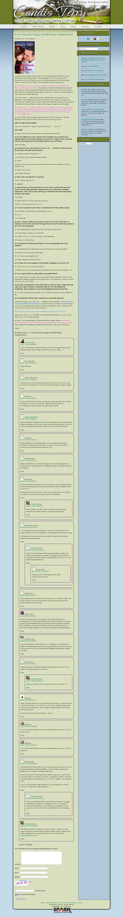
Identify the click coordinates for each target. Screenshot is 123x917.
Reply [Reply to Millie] (22, 735)
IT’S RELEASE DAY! (93, 66)
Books (52, 26)
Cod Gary (27, 342)
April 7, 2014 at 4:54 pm (28, 419)
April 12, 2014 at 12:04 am (35, 550)
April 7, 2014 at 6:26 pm (28, 460)
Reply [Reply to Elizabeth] (22, 790)
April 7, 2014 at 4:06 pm (28, 363)
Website (17, 879)
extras (65, 905)
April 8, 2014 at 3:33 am (28, 616)
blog (69, 905)
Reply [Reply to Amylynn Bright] (22, 430)
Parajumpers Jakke (87, 119)
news (60, 905)
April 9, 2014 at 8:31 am (28, 700)
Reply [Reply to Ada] (22, 716)
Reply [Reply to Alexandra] (22, 471)
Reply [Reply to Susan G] (34, 580)
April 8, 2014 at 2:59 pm (34, 506)
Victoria (83, 129)
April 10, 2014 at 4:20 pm (28, 726)
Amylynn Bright (29, 417)
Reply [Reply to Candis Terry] (28, 515)
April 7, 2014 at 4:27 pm (28, 398)
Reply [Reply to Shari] (22, 409)
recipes (74, 905)
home (42, 905)
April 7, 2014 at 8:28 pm (28, 481)
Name (17, 871)
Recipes (85, 26)
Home (21, 26)
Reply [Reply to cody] (22, 451)
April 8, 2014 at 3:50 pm (28, 641)
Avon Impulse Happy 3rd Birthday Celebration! (44, 34)
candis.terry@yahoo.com (29, 835)
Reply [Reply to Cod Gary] (22, 353)
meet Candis (49, 905)
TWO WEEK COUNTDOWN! (96, 79)
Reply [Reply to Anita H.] (22, 631)
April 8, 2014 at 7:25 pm (28, 664)
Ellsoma (83, 99)
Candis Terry (34, 504)
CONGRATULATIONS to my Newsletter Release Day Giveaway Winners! (93, 60)
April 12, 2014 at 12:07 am (35, 798)
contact (80, 905)
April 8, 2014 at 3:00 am (28, 595)
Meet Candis (38, 26)
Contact (101, 26)
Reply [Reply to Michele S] (22, 654)
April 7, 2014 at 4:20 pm (28, 380)
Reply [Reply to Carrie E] (22, 672)
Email (17, 875)
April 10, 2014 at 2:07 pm (34, 681)
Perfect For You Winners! (95, 71)
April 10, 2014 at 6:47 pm (28, 764)
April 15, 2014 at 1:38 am (40, 571)
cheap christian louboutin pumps (92, 109)
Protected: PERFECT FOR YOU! (97, 75)
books (56, 905)
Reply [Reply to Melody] (22, 606)
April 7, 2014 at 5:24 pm (28, 440)
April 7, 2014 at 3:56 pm (28, 344)
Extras (73, 26)
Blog (62, 26)
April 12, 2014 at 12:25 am (29, 826)
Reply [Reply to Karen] (22, 498)
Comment (18, 867)
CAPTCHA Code (40, 893)
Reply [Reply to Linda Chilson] (22, 388)
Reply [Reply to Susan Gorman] (22, 542)
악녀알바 (84, 89)
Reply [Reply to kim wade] (22, 370)
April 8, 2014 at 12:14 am (28, 527)
